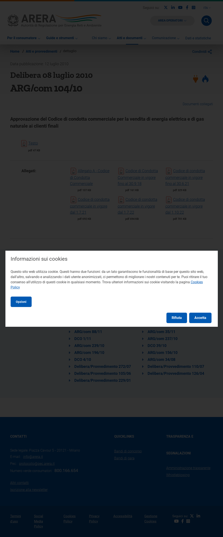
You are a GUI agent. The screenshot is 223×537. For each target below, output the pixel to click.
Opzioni (21, 302)
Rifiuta (177, 318)
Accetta (200, 318)
